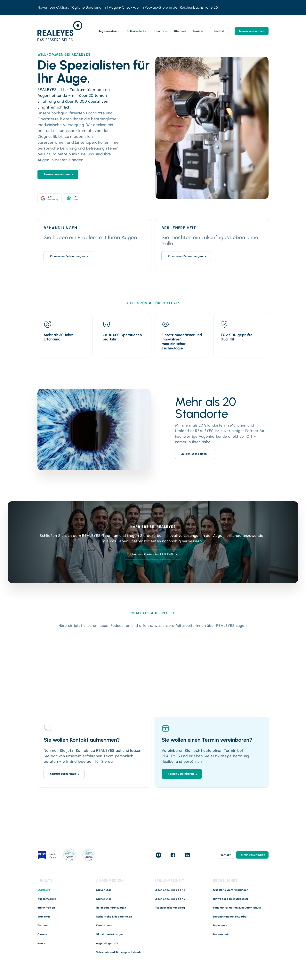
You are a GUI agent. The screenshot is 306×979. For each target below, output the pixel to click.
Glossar (42, 934)
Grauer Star (103, 889)
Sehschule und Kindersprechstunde (118, 952)
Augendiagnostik (107, 943)
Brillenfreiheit (135, 31)
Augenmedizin (108, 31)
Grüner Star (103, 898)
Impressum (220, 925)
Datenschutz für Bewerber (230, 916)
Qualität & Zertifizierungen (230, 889)
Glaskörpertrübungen (110, 934)
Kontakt (219, 31)
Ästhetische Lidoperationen (114, 916)
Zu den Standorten (194, 453)
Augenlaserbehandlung (170, 907)
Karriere (198, 31)
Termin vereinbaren (252, 31)
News (41, 943)
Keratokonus (104, 925)
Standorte (160, 31)
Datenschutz (221, 934)
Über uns (180, 31)
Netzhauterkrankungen (111, 907)
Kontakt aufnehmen (63, 773)
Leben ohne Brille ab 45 (170, 898)
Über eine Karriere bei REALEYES (152, 554)
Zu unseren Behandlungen (67, 256)
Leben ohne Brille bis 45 (170, 889)
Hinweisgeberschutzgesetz (230, 898)
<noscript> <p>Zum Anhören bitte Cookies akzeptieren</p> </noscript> (153, 666)
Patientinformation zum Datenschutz (237, 907)
